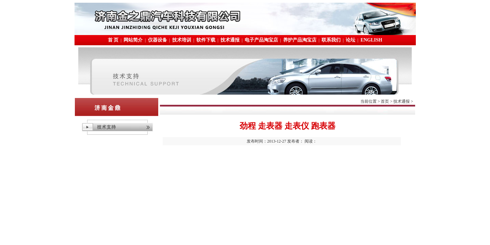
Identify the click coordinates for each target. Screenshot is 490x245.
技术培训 (181, 40)
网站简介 (133, 40)
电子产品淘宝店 (261, 40)
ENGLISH (371, 40)
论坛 (350, 40)
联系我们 (331, 40)
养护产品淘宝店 (299, 40)
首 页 (113, 40)
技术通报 (230, 40)
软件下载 (205, 40)
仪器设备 (157, 40)
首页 (385, 101)
